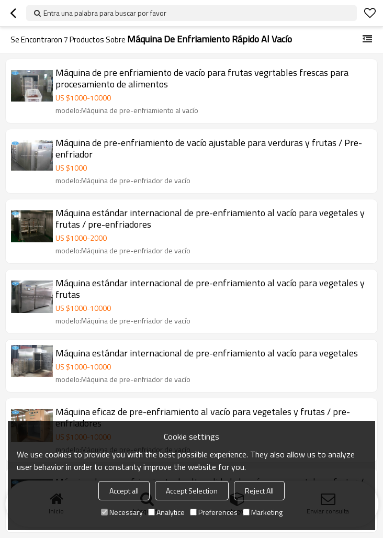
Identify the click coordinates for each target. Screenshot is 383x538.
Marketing (263, 512)
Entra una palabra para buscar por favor (104, 12)
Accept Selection (192, 490)
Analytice (166, 512)
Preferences (214, 512)
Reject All (259, 490)
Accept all (124, 490)
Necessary (122, 512)
